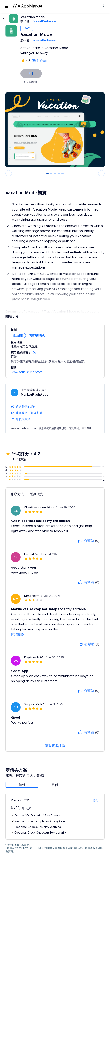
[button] (34, 352)
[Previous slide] (8, 173)
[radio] (22, 785)
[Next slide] (101, 173)
